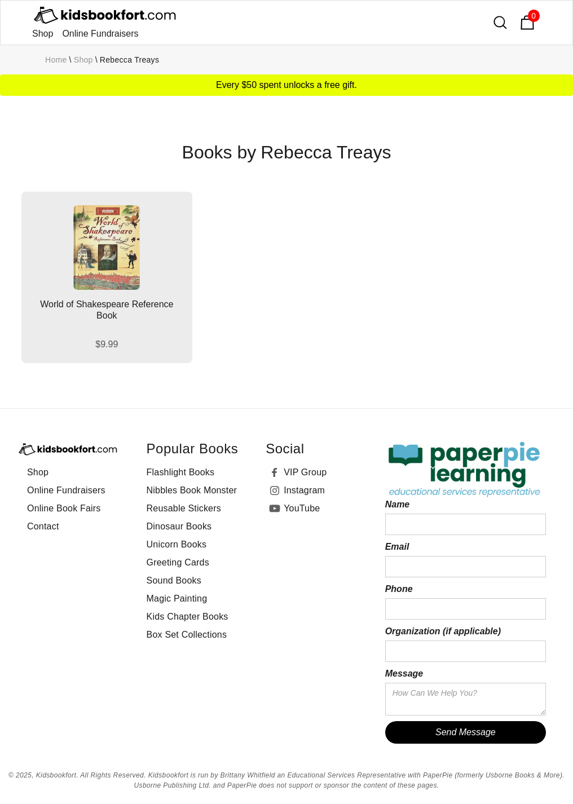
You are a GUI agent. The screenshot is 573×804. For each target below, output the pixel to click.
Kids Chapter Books (187, 616)
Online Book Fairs (64, 508)
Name (397, 504)
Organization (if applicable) (443, 631)
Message (404, 673)
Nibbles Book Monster (192, 490)
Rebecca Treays (129, 59)
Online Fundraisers (100, 33)
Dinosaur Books (179, 526)
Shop (42, 33)
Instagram (304, 490)
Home (56, 59)
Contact (43, 526)
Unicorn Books (177, 544)
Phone (399, 589)
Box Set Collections (187, 634)
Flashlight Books (181, 472)
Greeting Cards (178, 562)
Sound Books (174, 580)
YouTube (302, 508)
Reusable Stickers (184, 508)
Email (397, 546)
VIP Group (305, 472)
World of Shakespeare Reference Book (106, 309)
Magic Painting (177, 598)
